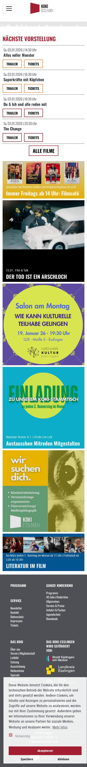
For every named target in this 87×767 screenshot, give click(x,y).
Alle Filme (43, 151)
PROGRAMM (18, 585)
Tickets (33, 63)
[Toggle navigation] (9, 8)
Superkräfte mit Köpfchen (23, 79)
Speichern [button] (27, 759)
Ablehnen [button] (63, 759)
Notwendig (22, 736)
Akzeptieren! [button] (45, 751)
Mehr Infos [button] (60, 727)
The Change (12, 128)
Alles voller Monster (18, 55)
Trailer (12, 63)
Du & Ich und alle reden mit (25, 104)
